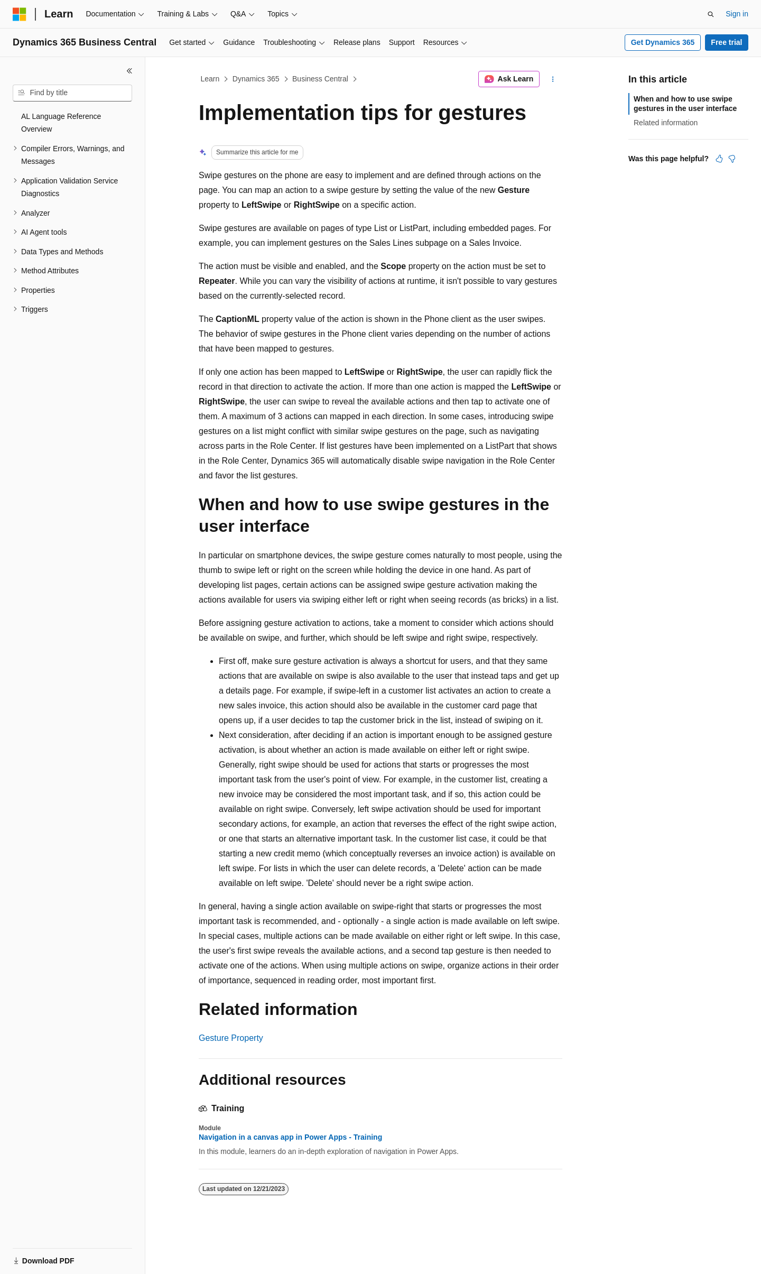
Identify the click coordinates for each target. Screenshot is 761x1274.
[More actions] (553, 79)
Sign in (737, 14)
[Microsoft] (19, 14)
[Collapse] (129, 70)
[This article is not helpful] (732, 158)
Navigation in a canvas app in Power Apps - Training (290, 1137)
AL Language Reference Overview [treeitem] (61, 123)
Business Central (320, 79)
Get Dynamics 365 (663, 42)
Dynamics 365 (256, 79)
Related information (666, 122)
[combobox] (72, 93)
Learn (210, 79)
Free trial (726, 42)
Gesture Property (231, 1037)
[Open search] (710, 14)
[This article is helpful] (719, 158)
